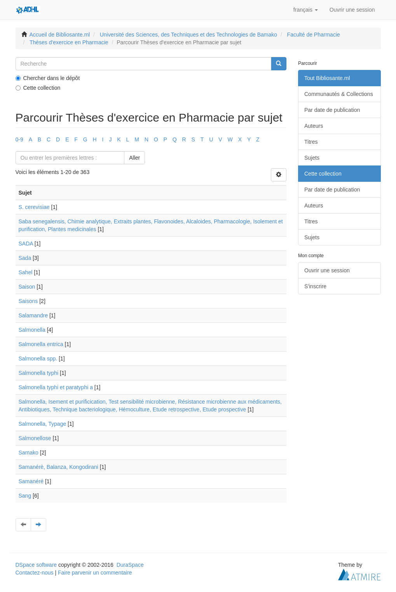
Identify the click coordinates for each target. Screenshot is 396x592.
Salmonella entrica (41, 344)
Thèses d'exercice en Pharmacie (69, 42)
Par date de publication (332, 110)
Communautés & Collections (338, 94)
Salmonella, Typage (42, 424)
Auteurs (313, 126)
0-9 (19, 139)
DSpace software (36, 565)
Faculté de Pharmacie (313, 34)
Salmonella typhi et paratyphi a (56, 387)
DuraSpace (130, 565)
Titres (310, 142)
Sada (25, 258)
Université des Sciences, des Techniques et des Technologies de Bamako (188, 34)
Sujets (311, 158)
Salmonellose (35, 438)
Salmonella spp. (38, 358)
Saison (27, 287)
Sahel (26, 272)
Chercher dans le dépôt (48, 78)
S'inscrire (315, 286)
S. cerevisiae (34, 207)
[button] (306, 9)
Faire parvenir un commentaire (95, 572)
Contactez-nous (35, 572)
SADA (26, 243)
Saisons (28, 301)
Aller (134, 158)
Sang (25, 496)
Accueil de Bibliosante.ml (60, 34)
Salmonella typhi (39, 373)
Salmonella (32, 330)
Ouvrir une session (327, 270)
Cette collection (38, 88)
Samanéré (31, 481)
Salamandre (33, 315)
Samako (28, 452)
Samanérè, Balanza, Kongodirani (58, 467)
